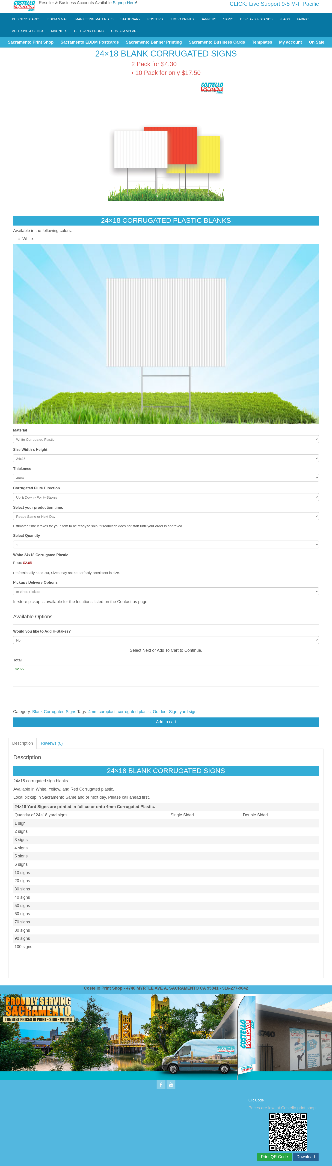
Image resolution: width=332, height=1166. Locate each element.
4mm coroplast (102, 711)
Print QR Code (274, 1156)
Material (20, 430)
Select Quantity (26, 536)
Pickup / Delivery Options (35, 582)
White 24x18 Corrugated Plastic (40, 555)
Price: (17, 563)
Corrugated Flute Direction (36, 488)
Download (305, 1156)
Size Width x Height (30, 450)
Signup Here (124, 2)
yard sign (188, 711)
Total (17, 660)
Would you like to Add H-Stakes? (42, 631)
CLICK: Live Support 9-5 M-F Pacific (274, 4)
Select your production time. (38, 507)
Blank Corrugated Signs (54, 711)
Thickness (22, 469)
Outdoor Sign (165, 711)
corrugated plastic (134, 711)
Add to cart (166, 722)
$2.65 (27, 563)
